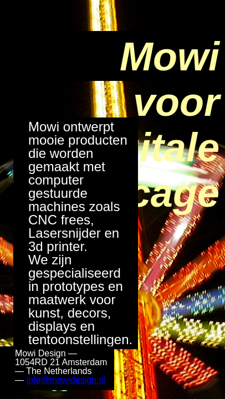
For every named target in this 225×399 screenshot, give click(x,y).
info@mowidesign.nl (65, 380)
